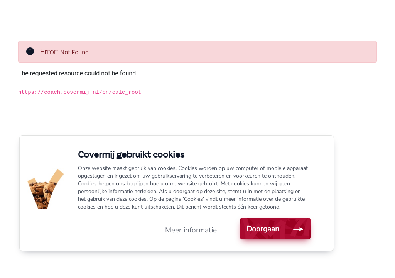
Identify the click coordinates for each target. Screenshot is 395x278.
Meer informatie (191, 230)
